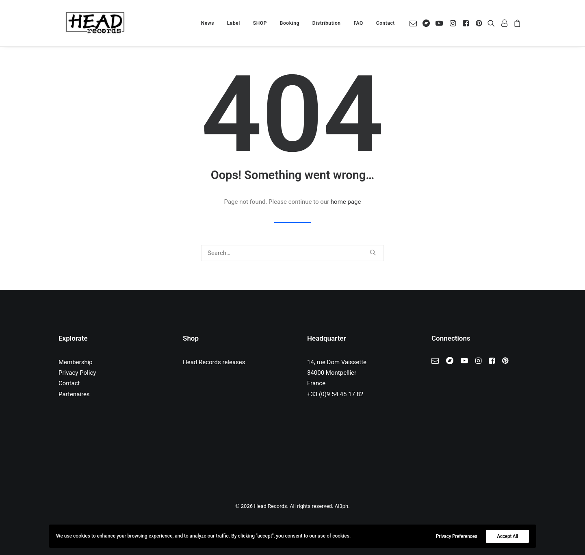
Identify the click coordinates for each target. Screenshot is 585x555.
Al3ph (341, 506)
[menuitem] (207, 23)
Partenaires (74, 394)
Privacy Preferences (456, 536)
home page (346, 201)
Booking (289, 23)
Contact (385, 23)
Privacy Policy (77, 372)
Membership (75, 362)
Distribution (326, 23)
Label (233, 23)
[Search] (292, 253)
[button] (415, 23)
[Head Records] (95, 23)
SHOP (260, 23)
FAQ (358, 23)
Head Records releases (214, 362)
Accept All (507, 536)
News (207, 23)
